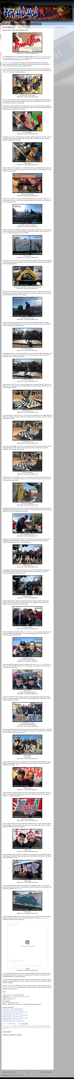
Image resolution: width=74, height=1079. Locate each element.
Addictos (12, 478)
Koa (43, 229)
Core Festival (32, 1025)
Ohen (10, 511)
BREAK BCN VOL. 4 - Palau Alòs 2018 (12, 1013)
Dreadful (27, 996)
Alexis (24, 477)
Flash (23, 167)
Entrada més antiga (46, 1072)
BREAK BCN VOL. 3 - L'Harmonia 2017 (12, 1016)
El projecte (16, 24)
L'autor (9, 24)
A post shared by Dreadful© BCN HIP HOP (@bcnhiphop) (27, 965)
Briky (29, 353)
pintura (40, 1027)
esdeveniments (46, 1025)
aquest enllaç (18, 888)
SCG (43, 1027)
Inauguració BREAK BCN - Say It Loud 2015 (13, 1021)
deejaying (40, 1025)
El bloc (22, 24)
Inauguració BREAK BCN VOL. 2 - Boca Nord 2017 (15, 1018)
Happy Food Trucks (17, 58)
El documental (36, 24)
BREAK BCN (6, 72)
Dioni (22, 415)
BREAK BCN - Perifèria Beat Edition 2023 (13, 1008)
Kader (16, 198)
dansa (36, 1025)
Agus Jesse (40, 664)
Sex (8, 795)
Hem (5, 262)
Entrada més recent (9, 1072)
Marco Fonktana (8, 62)
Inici (4, 24)
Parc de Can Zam (9, 999)
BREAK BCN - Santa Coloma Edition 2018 (13, 1010)
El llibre (29, 24)
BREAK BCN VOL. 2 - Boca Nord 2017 (12, 1019)
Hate (49, 198)
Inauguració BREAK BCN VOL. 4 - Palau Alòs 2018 (15, 1012)
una (21, 795)
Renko (23, 446)
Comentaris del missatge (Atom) (16, 1075)
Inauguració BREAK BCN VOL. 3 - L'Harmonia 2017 (15, 1015)
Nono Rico (5, 987)
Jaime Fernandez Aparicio (30, 631)
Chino (20, 384)
